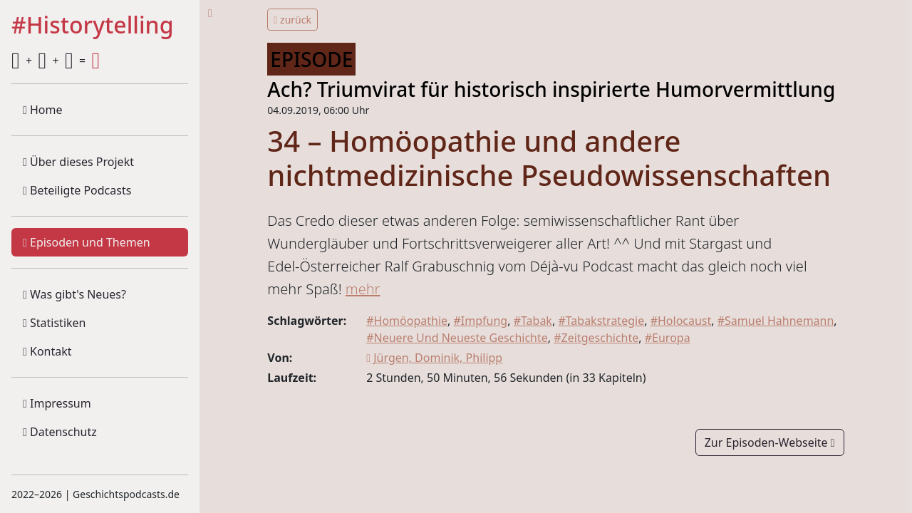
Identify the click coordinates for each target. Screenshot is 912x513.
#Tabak (533, 320)
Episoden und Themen (86, 242)
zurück (292, 19)
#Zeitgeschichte (596, 338)
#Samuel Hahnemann (775, 320)
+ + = (55, 60)
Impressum (57, 403)
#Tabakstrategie (601, 320)
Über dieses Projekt (78, 162)
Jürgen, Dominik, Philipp (434, 358)
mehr (363, 289)
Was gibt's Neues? (74, 294)
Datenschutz (60, 432)
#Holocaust (681, 320)
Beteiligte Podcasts (77, 190)
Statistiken (54, 323)
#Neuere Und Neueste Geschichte (457, 338)
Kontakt (47, 351)
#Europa (667, 338)
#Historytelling (92, 25)
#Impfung (480, 320)
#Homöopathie (406, 320)
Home (43, 110)
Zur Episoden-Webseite (770, 442)
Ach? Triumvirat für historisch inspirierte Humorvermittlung (551, 89)
